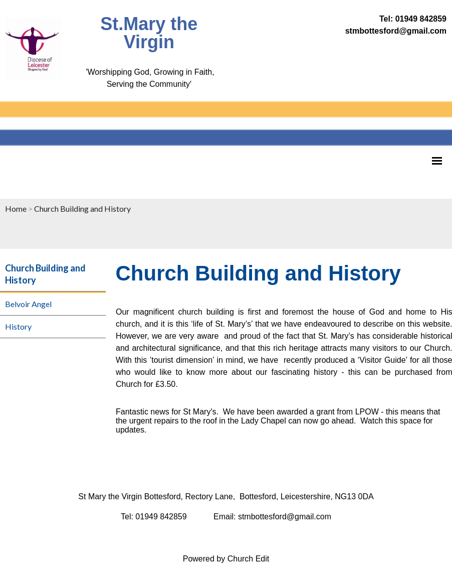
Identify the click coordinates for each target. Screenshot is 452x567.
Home (16, 208)
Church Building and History (82, 208)
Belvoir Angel (28, 304)
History (18, 326)
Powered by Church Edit (226, 558)
